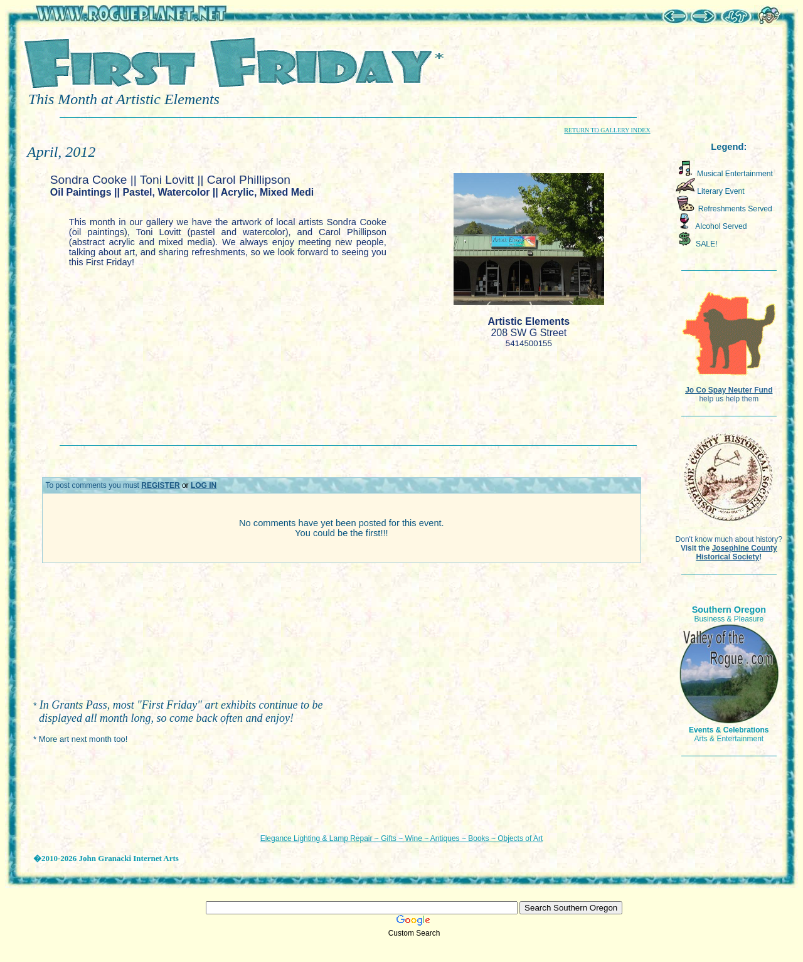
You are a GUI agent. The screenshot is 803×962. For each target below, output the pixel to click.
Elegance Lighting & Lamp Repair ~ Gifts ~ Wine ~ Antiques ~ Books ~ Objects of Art (401, 838)
